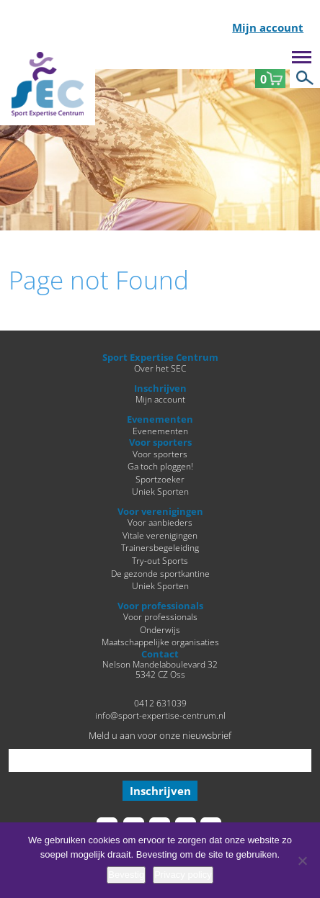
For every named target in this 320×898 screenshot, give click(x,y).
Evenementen (160, 430)
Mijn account (267, 28)
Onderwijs (160, 629)
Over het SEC (160, 368)
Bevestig (126, 874)
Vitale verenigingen (160, 535)
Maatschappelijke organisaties (160, 641)
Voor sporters (160, 453)
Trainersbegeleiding (160, 547)
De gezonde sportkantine (160, 573)
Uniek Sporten (160, 491)
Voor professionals (160, 616)
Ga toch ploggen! (160, 466)
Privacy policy (182, 874)
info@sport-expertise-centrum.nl (160, 715)
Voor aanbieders (160, 522)
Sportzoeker (160, 479)
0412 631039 (160, 703)
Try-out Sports (160, 560)
